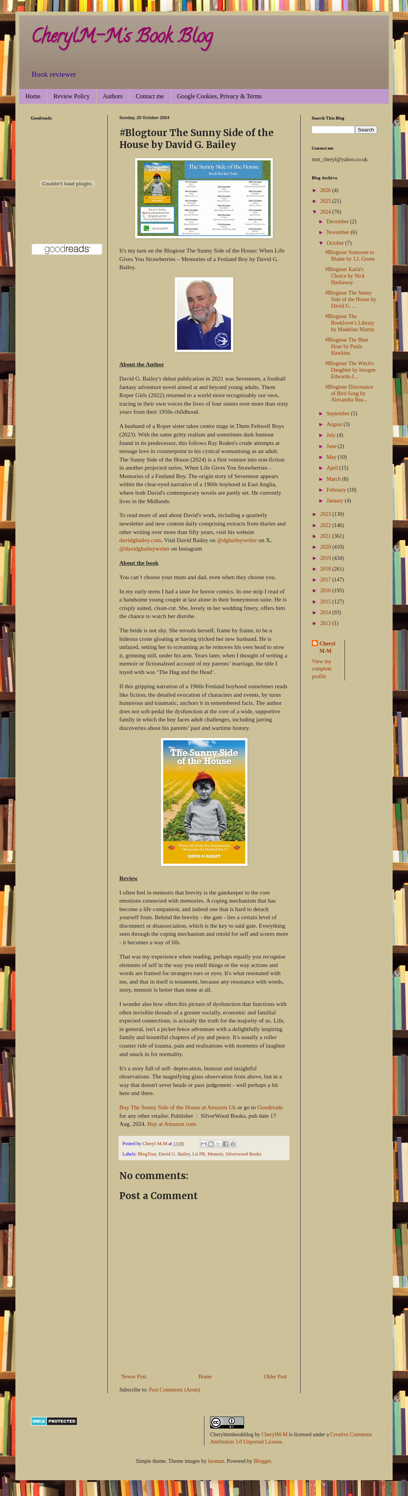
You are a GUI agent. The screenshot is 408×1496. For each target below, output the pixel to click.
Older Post (275, 1377)
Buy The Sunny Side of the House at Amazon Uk (177, 1107)
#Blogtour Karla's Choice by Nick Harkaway (345, 275)
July (331, 435)
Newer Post (133, 1377)
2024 (326, 212)
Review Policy (72, 96)
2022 (326, 525)
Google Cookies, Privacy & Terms (219, 96)
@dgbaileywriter (237, 540)
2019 (326, 558)
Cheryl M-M (327, 647)
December (338, 221)
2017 (326, 580)
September (338, 413)
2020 (326, 547)
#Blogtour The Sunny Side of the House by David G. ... (350, 299)
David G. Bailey (174, 1154)
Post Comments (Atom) (174, 1390)
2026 (326, 190)
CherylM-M (274, 1434)
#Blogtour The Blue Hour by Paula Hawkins (346, 346)
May (332, 457)
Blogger (262, 1461)
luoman (216, 1461)
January (335, 501)
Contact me (149, 96)
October (335, 243)
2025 (326, 201)
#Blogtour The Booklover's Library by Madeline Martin (350, 322)
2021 (326, 536)
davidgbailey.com (140, 540)
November (338, 232)
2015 (326, 602)
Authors (113, 96)
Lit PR (198, 1154)
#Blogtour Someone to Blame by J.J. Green (350, 255)
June (332, 446)
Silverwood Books (243, 1154)
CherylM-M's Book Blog (121, 38)
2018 (326, 569)
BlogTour (147, 1154)
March (334, 479)
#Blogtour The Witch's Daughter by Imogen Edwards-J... (350, 370)
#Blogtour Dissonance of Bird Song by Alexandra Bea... (349, 393)
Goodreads (270, 1107)
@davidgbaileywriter (144, 548)
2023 (326, 514)
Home (32, 96)
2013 (326, 623)
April (332, 468)
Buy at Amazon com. (172, 1123)
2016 (326, 590)
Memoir (215, 1154)
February (336, 490)
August (334, 424)
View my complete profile (321, 669)
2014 (326, 612)
